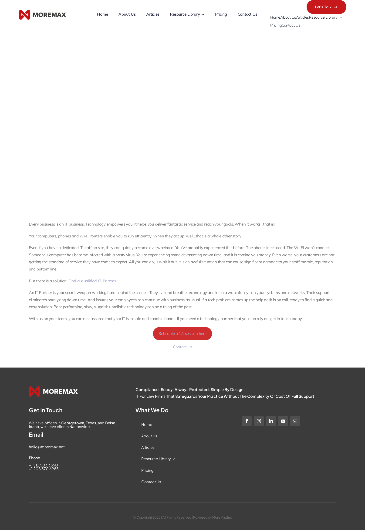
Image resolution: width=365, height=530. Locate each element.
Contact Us (182, 346)
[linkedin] (271, 421)
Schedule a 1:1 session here (182, 333)
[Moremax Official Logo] (42, 14)
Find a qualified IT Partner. (92, 280)
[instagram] (259, 421)
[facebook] (247, 421)
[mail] (295, 421)
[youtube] (283, 421)
